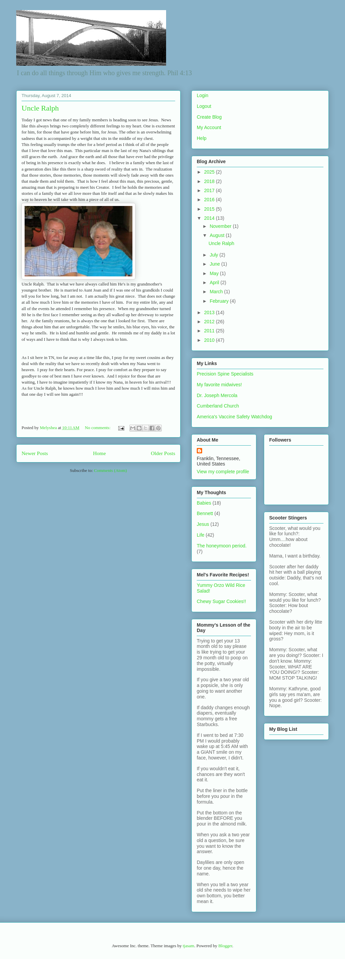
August (217, 235)
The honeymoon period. (222, 545)
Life (201, 535)
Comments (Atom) (110, 470)
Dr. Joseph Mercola (217, 395)
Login (202, 95)
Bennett (205, 513)
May (215, 273)
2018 (210, 181)
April (215, 282)
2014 (210, 218)
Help (202, 138)
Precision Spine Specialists (225, 374)
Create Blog (209, 117)
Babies (204, 503)
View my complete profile (223, 471)
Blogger (225, 945)
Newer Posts (35, 453)
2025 (210, 172)
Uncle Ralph (40, 108)
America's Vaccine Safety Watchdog (234, 416)
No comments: (98, 427)
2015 (210, 209)
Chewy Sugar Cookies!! (221, 601)
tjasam (188, 945)
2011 (210, 330)
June (215, 264)
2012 (210, 321)
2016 (210, 199)
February (220, 301)
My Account (209, 127)
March (217, 291)
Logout (204, 106)
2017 (210, 190)
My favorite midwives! (219, 384)
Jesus (203, 524)
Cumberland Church (218, 406)
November (221, 226)
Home (99, 453)
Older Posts (163, 453)
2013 (210, 312)
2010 (210, 340)
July (214, 255)
